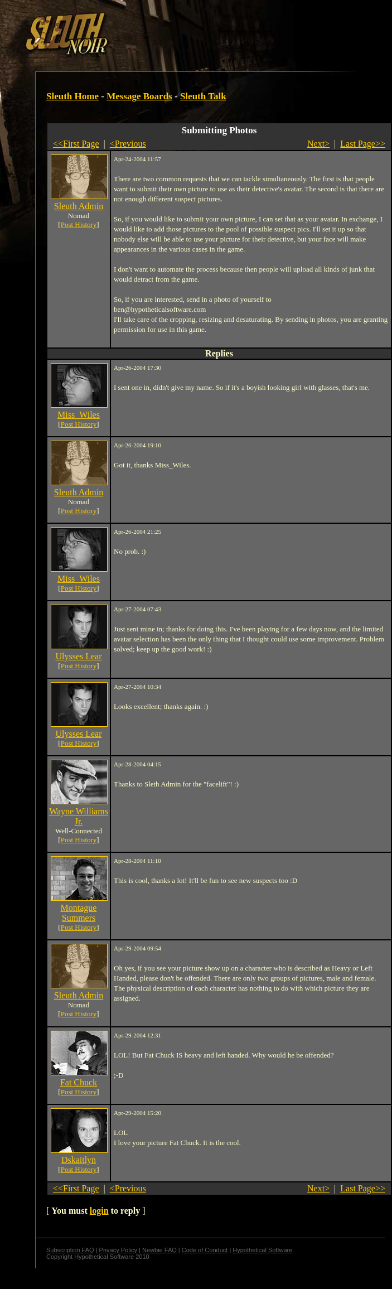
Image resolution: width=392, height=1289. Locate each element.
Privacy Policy (118, 1250)
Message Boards (139, 96)
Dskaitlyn (78, 1160)
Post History (79, 224)
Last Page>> (362, 143)
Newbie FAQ (159, 1250)
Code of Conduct (205, 1250)
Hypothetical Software (262, 1250)
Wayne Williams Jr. (78, 816)
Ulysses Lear (78, 656)
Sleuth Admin (78, 206)
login (99, 1210)
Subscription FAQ (70, 1250)
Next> (318, 143)
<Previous (128, 143)
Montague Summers (79, 913)
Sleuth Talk (203, 96)
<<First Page (76, 143)
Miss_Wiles (78, 414)
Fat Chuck (78, 1082)
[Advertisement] (136, 29)
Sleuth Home (72, 96)
